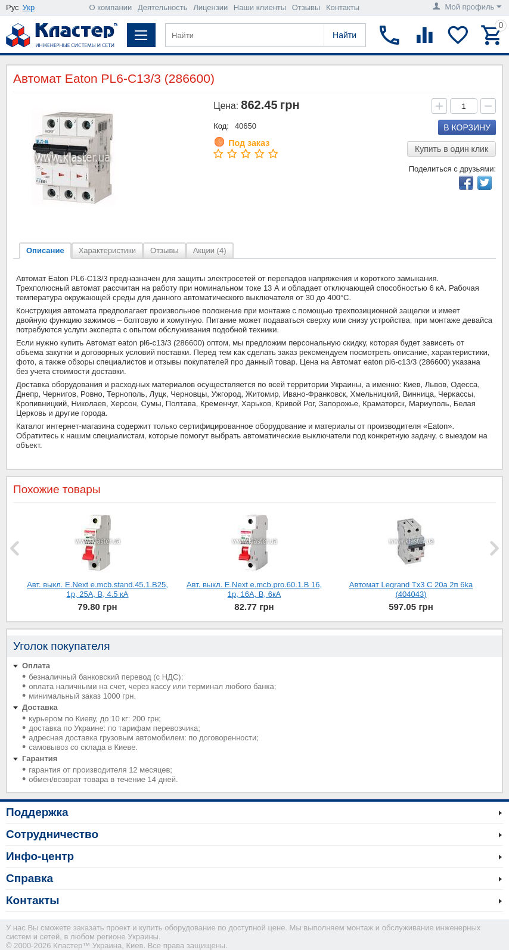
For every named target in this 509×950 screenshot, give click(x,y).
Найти (344, 35)
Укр (29, 7)
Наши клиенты (260, 7)
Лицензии (210, 7)
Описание (45, 250)
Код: (221, 126)
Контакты (342, 7)
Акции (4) (209, 250)
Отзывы (306, 7)
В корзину (467, 127)
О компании (110, 7)
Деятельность (163, 7)
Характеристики (107, 250)
